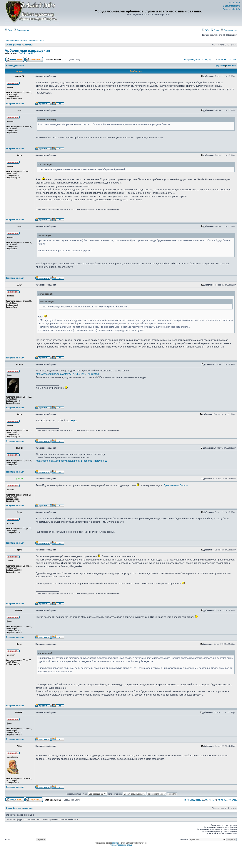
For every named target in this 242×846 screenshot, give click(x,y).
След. (234, 60)
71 (212, 60)
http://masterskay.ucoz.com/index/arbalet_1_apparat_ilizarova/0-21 (71, 460)
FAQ (205, 30)
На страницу (189, 60)
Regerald (28, 53)
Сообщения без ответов (16, 41)
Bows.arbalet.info (231, 9)
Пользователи (229, 30)
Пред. (198, 60)
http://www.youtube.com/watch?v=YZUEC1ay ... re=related (67, 374)
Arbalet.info (234, 2)
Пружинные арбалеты (176, 485)
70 (209, 60)
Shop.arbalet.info (231, 6)
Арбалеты (28, 45)
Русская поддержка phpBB (121, 845)
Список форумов (13, 45)
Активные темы (36, 41)
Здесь (74, 420)
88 (229, 60)
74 (222, 60)
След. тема (231, 66)
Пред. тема (220, 66)
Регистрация (21, 30)
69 (206, 60)
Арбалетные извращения (27, 50)
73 (219, 60)
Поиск (215, 30)
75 (225, 60)
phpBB (115, 843)
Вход (8, 30)
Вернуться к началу (15, 104)
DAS (21, 53)
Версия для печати (15, 66)
